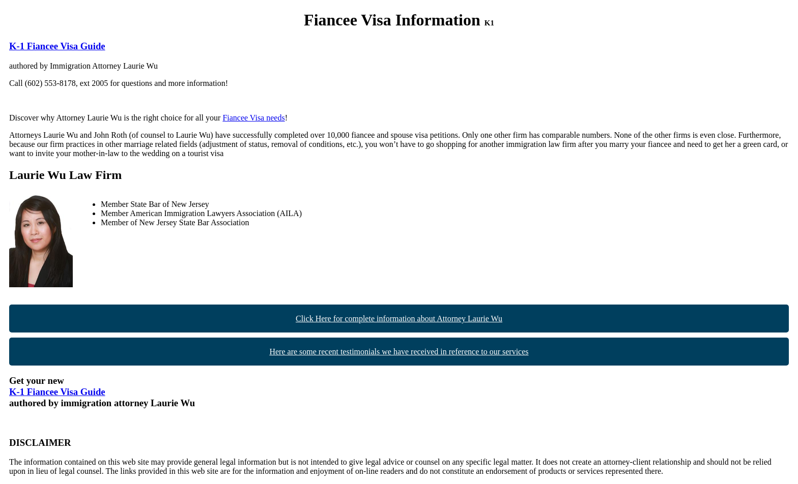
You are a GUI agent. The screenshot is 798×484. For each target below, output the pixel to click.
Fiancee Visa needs (253, 117)
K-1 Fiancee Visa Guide (57, 46)
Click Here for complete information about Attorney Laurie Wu (399, 318)
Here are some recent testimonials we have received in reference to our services (398, 351)
